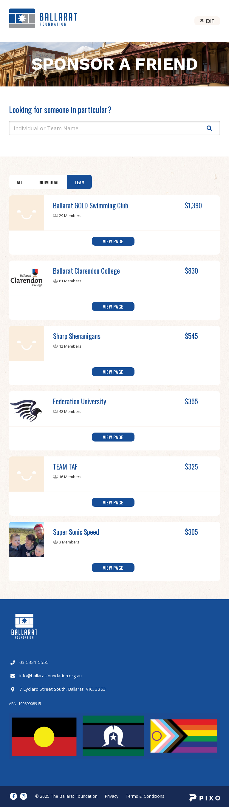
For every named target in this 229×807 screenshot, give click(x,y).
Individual (48, 182)
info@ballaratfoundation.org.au (50, 676)
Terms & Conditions (145, 796)
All (20, 182)
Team (79, 182)
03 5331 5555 (34, 662)
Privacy (111, 796)
